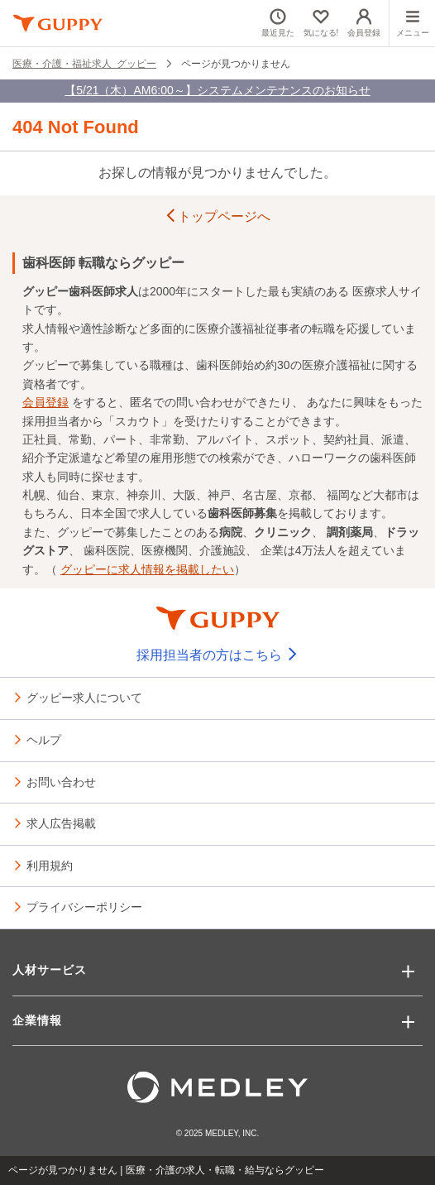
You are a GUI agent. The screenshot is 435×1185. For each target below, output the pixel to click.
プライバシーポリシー (84, 906)
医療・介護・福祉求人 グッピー (84, 63)
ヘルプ (43, 739)
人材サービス (49, 969)
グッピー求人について (84, 697)
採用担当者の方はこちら (217, 655)
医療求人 (375, 291)
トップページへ (217, 216)
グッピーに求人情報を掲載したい (147, 569)
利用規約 (49, 865)
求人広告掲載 (61, 822)
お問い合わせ (61, 781)
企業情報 (37, 1020)
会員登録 (45, 402)
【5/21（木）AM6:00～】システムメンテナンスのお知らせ (217, 90)
